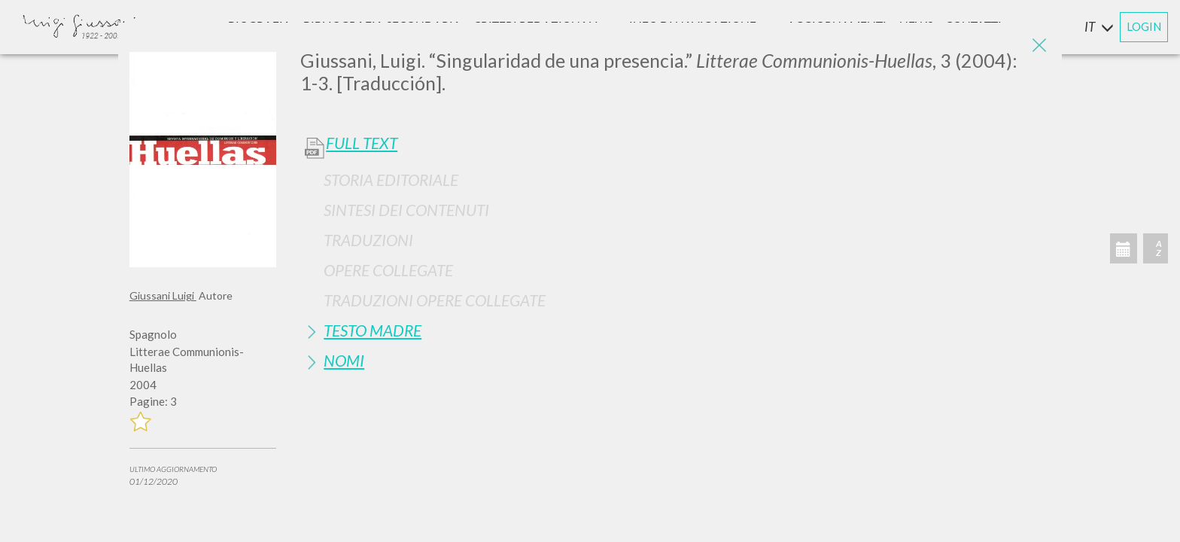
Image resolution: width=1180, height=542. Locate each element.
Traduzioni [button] (368, 239)
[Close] (1039, 45)
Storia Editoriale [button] (391, 179)
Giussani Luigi (162, 295)
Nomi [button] (344, 360)
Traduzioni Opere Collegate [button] (435, 300)
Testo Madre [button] (372, 330)
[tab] (675, 179)
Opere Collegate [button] (388, 270)
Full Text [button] (361, 143)
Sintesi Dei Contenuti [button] (406, 209)
